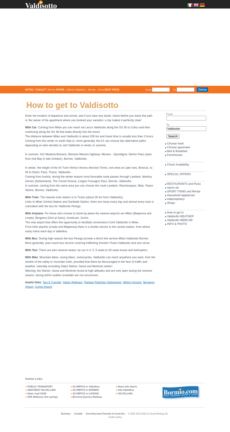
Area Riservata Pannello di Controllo (105, 414)
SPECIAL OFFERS (179, 174)
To (174, 89)
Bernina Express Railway (87, 396)
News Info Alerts (127, 386)
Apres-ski (173, 187)
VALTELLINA (125, 393)
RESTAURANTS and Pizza (184, 183)
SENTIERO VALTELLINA (41, 390)
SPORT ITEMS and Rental (183, 191)
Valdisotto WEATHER (180, 216)
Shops (171, 202)
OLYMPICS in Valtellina (86, 386)
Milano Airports (132, 282)
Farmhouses (175, 155)
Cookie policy (115, 417)
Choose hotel (175, 143)
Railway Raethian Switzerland (102, 282)
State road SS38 (36, 393)
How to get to (175, 212)
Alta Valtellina (126, 390)
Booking (65, 414)
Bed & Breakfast (177, 151)
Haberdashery (176, 199)
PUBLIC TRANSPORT (40, 386)
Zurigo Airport (43, 286)
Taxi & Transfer (52, 282)
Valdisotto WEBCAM (179, 220)
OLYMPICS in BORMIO (86, 390)
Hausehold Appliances (181, 195)
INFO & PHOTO (177, 224)
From (148, 89)
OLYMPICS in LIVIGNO (86, 393)
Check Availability (178, 164)
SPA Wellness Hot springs (42, 396)
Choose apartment (178, 147)
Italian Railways (73, 282)
